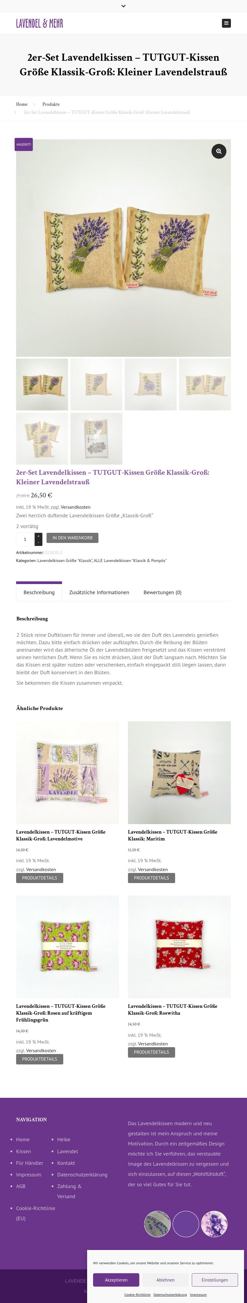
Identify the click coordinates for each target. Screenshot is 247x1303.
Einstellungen (215, 1290)
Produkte (51, 104)
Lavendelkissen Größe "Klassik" (65, 560)
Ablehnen (165, 1290)
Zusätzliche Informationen (99, 592)
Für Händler (29, 1162)
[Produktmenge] (25, 539)
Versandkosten (76, 507)
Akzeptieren (116, 1290)
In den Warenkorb (72, 538)
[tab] (39, 593)
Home (21, 104)
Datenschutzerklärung (77, 1174)
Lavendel (67, 1151)
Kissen (23, 1151)
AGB (21, 1186)
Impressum (28, 1174)
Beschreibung (39, 592)
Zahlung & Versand (69, 1191)
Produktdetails (39, 878)
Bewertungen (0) (162, 592)
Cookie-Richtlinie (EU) (35, 1213)
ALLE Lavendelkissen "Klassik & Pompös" (130, 560)
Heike (63, 1139)
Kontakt (66, 1162)
